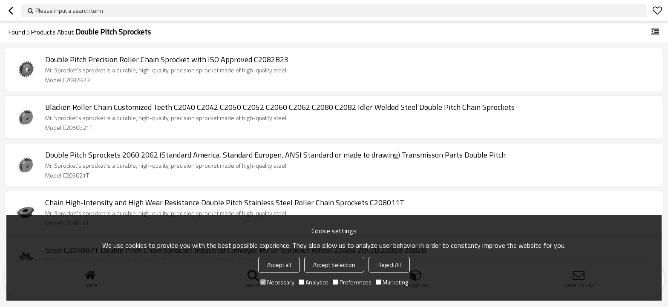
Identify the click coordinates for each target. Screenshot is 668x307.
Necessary (277, 282)
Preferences (352, 282)
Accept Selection (334, 264)
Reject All (389, 264)
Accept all (279, 264)
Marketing (392, 282)
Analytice (313, 282)
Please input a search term (69, 10)
